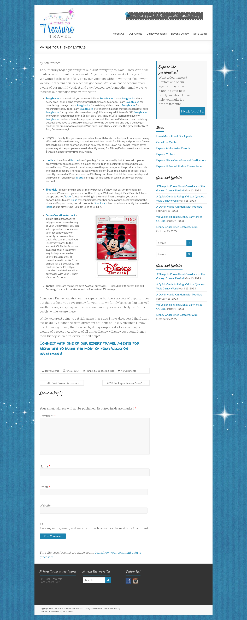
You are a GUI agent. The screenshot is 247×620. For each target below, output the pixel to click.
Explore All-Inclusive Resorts (173, 148)
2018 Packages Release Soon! (126, 383)
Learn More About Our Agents (174, 136)
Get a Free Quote (166, 142)
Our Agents (135, 33)
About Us (118, 33)
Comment (48, 416)
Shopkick (51, 189)
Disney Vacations (156, 33)
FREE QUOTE (192, 111)
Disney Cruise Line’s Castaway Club (177, 226)
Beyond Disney (180, 33)
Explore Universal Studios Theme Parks (179, 166)
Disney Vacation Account (60, 215)
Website (45, 505)
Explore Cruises (165, 154)
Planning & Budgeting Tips (100, 370)
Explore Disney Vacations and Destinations (181, 160)
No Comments (128, 370)
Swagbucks (52, 98)
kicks (68, 196)
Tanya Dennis (52, 370)
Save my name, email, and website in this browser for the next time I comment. (94, 528)
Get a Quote (200, 33)
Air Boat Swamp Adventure (61, 383)
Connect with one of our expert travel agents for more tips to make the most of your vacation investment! (89, 348)
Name (45, 466)
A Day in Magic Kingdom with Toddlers (179, 206)
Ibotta (49, 160)
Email (45, 487)
